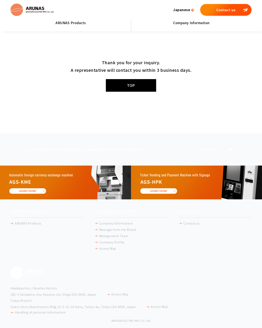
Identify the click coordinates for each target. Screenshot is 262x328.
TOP (131, 85)
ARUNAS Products (71, 22)
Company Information (191, 22)
